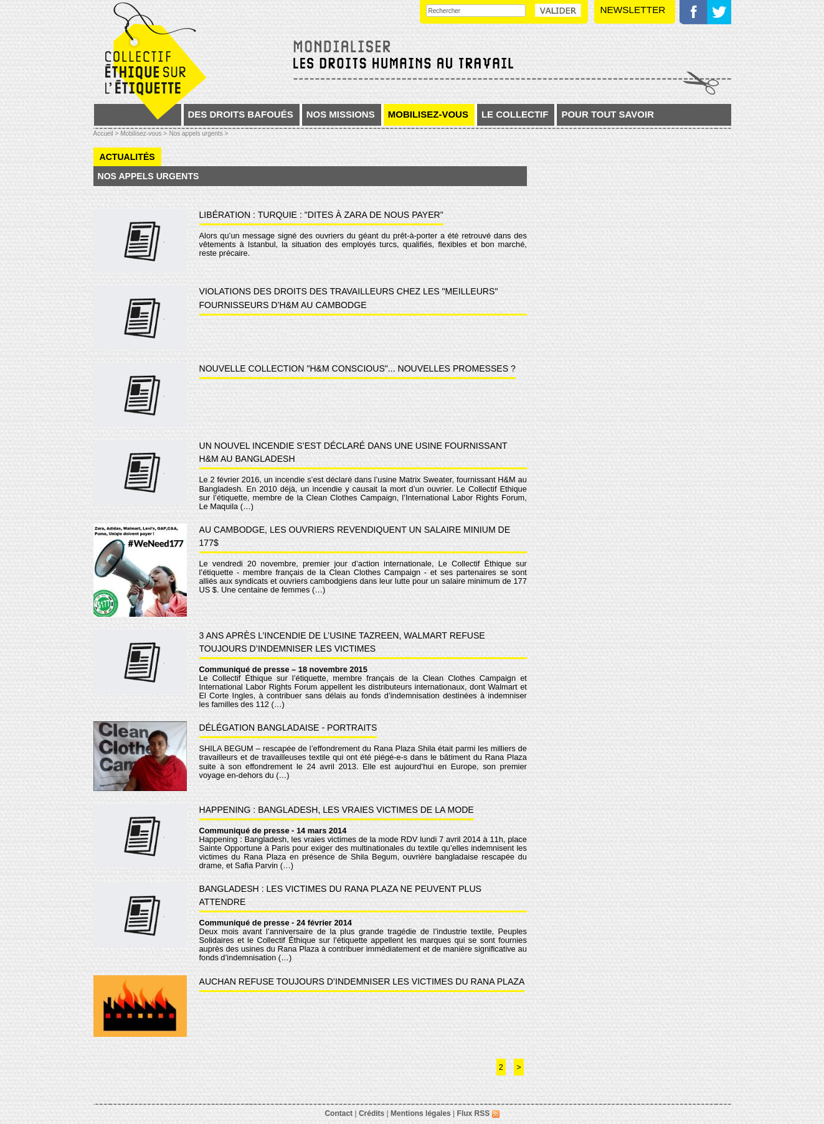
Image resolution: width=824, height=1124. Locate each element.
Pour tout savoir (607, 114)
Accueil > (107, 133)
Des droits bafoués (240, 114)
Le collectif (515, 114)
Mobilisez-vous (428, 114)
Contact (338, 1113)
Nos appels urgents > (198, 133)
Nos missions (340, 114)
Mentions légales (421, 1113)
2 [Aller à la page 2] (501, 1067)
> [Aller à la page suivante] (518, 1067)
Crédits (371, 1113)
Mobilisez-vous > (143, 133)
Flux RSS (478, 1113)
